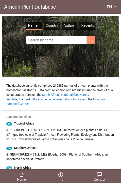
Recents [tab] (87, 25)
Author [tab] (69, 25)
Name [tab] (33, 25)
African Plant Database (30, 7)
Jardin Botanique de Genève (43, 99)
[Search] (56, 40)
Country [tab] (52, 25)
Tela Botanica (72, 99)
